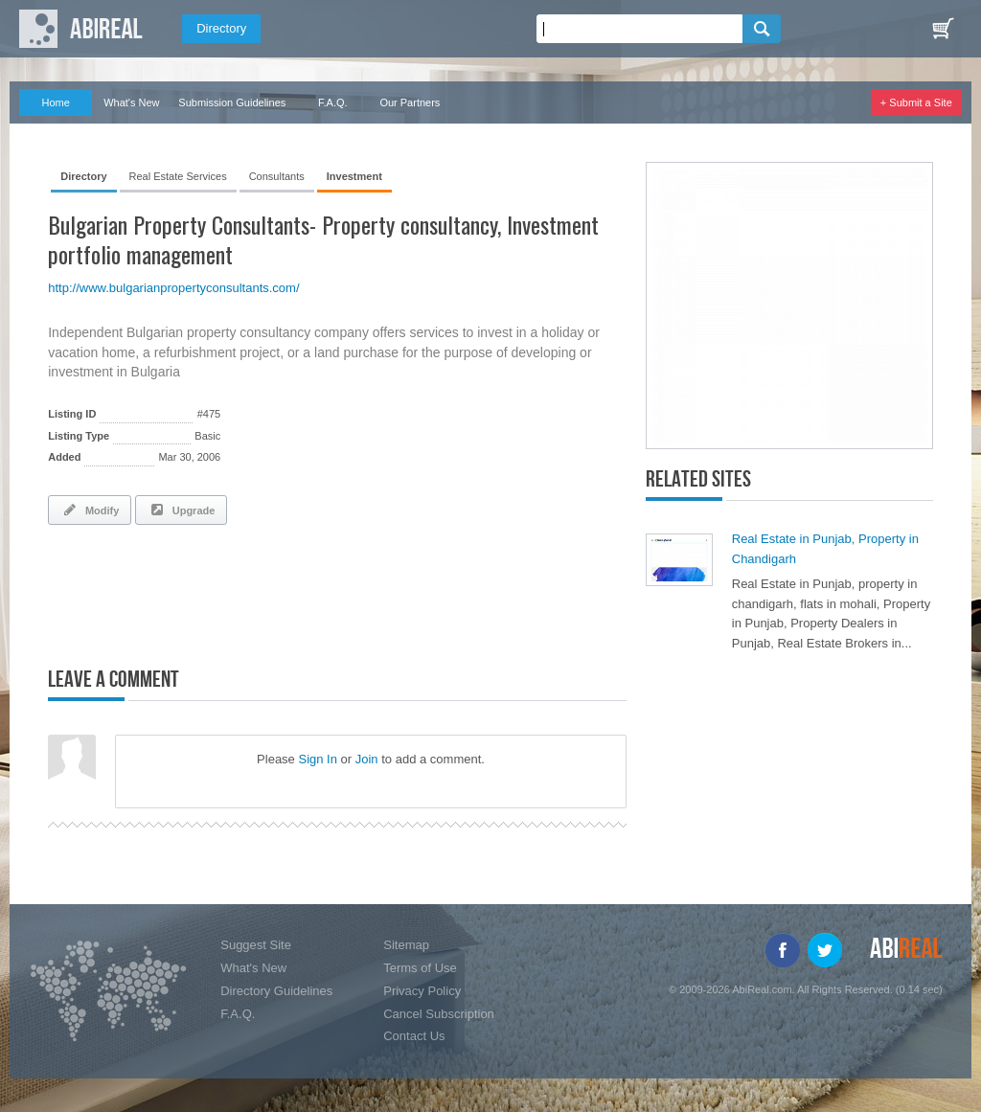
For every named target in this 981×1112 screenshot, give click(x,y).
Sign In (317, 759)
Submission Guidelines (231, 102)
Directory (221, 28)
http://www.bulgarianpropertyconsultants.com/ (173, 288)
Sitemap (406, 945)
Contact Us (414, 1036)
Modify (89, 509)
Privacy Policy (422, 991)
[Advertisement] (272, 592)
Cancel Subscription (438, 1014)
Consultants (277, 176)
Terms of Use (420, 968)
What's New (131, 102)
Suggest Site (255, 945)
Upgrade (181, 509)
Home (56, 102)
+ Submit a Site (916, 102)
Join (366, 759)
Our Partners (409, 102)
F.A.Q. (333, 102)
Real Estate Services (178, 176)
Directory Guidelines (276, 991)
